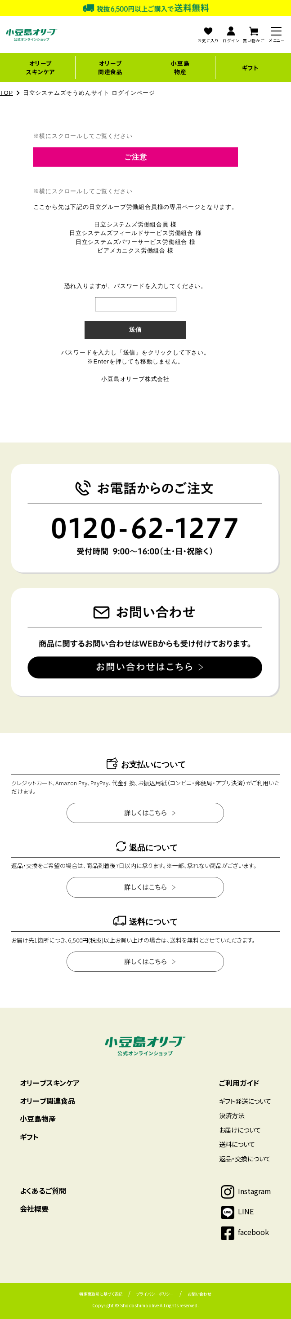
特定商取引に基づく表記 (100, 1294)
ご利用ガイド (239, 1082)
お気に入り (208, 35)
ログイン (231, 35)
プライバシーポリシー (155, 1294)
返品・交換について (245, 1158)
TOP (6, 92)
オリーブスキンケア (40, 67)
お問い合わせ (199, 1294)
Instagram (254, 1191)
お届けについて (240, 1129)
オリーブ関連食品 (110, 67)
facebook (253, 1231)
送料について (237, 1144)
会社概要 (34, 1208)
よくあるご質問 (43, 1190)
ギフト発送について (245, 1101)
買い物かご (253, 35)
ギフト (250, 67)
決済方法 (231, 1115)
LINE (246, 1211)
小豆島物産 (180, 67)
